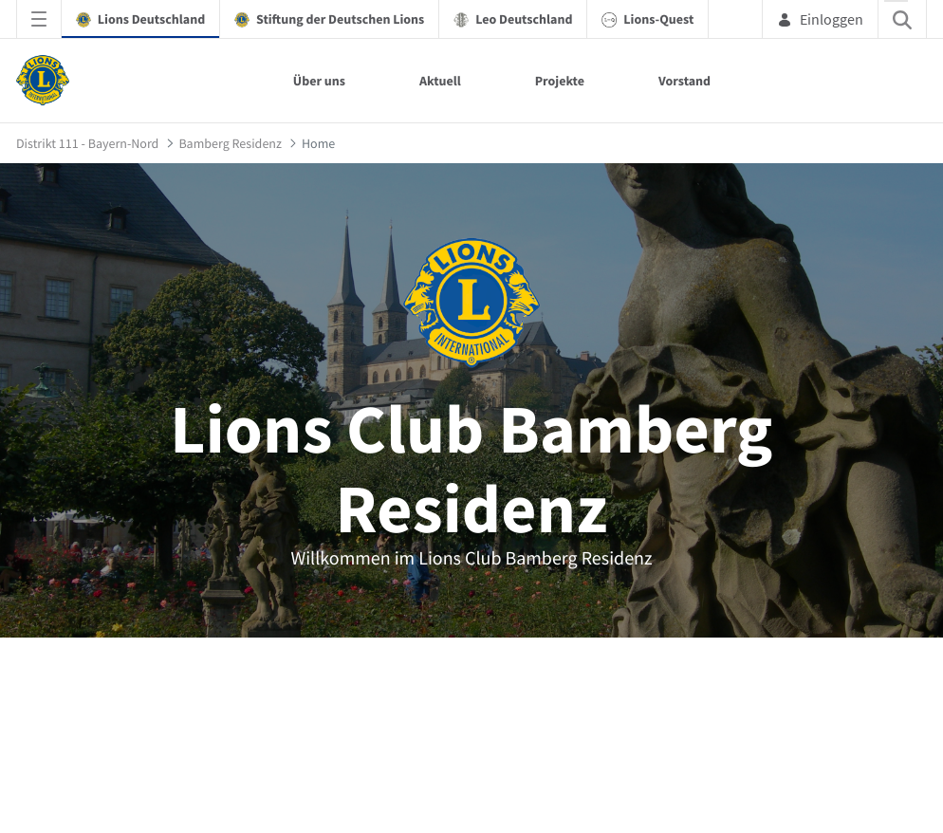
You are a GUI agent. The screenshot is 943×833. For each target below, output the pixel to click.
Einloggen (820, 18)
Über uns (319, 80)
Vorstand (684, 80)
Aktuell (440, 80)
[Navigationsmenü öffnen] (38, 18)
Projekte (559, 80)
